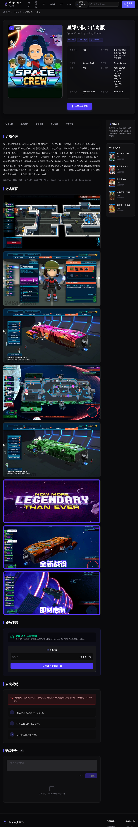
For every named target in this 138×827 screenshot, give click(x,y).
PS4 (69, 4)
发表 (91, 759)
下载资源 (128, 4)
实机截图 (24, 108)
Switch (53, 4)
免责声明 (129, 819)
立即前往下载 (65, 90)
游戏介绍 (9, 108)
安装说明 (54, 108)
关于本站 (129, 810)
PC (44, 4)
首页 (29, 4)
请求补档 (129, 815)
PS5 (61, 4)
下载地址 (39, 108)
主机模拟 (111, 819)
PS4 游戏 (17, 12)
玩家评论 (69, 108)
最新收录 (111, 810)
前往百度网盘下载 (52, 649)
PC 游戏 (110, 815)
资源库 (36, 4)
